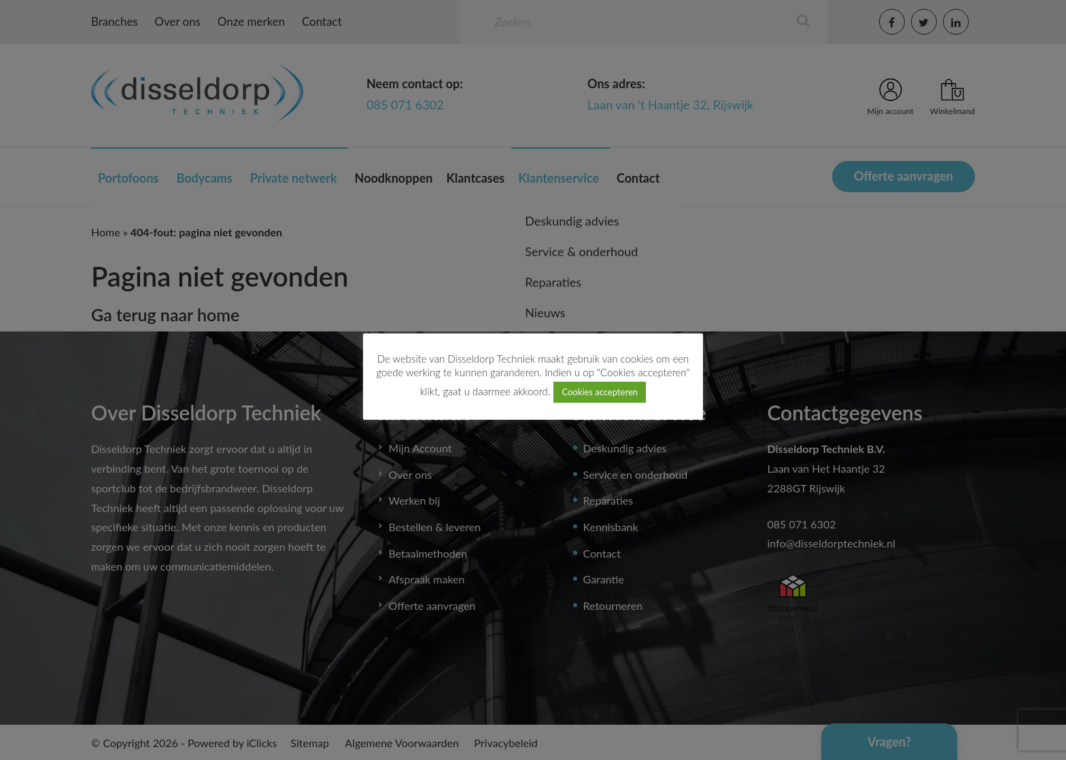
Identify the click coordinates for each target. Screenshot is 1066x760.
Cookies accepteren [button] (600, 391)
